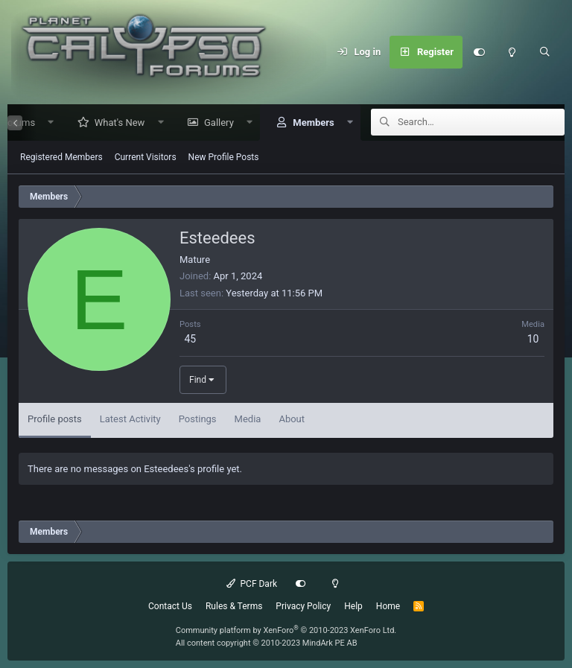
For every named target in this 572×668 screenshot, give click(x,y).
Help (353, 606)
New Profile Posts (223, 158)
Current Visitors (146, 158)
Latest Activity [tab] (130, 419)
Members (307, 123)
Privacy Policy (303, 606)
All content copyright (267, 643)
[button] (46, 123)
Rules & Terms (234, 606)
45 (190, 340)
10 (533, 340)
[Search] (544, 52)
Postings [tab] (198, 419)
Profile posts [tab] (55, 419)
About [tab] (292, 419)
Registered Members (61, 158)
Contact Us (170, 606)
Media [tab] (248, 419)
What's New (114, 123)
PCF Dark (251, 584)
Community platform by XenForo (286, 630)
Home (388, 606)
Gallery (214, 123)
